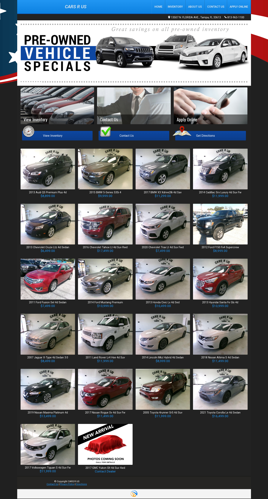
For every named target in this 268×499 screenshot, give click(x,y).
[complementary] (257, 488)
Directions (81, 484)
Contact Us (52, 484)
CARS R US (75, 7)
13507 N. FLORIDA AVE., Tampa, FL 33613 (194, 17)
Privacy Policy (67, 484)
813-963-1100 (234, 17)
